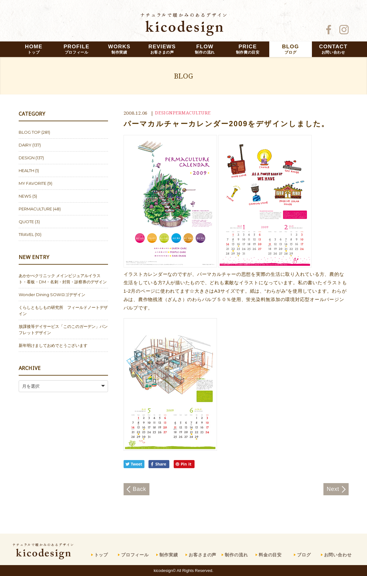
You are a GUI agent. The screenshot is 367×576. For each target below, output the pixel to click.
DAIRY (25, 144)
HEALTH (26, 170)
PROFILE (76, 49)
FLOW (205, 49)
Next (333, 489)
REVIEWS (162, 49)
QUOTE (26, 221)
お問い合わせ (338, 554)
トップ (101, 554)
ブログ (304, 554)
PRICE (248, 49)
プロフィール (135, 554)
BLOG (290, 49)
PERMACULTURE (192, 113)
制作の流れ (236, 554)
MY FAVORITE (32, 183)
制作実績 (168, 554)
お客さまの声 (202, 554)
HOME (33, 49)
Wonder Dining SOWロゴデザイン (52, 294)
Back (139, 489)
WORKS (119, 49)
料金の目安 (270, 554)
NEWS (25, 196)
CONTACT (333, 49)
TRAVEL (26, 234)
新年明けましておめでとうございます (53, 345)
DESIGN (164, 113)
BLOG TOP (29, 132)
